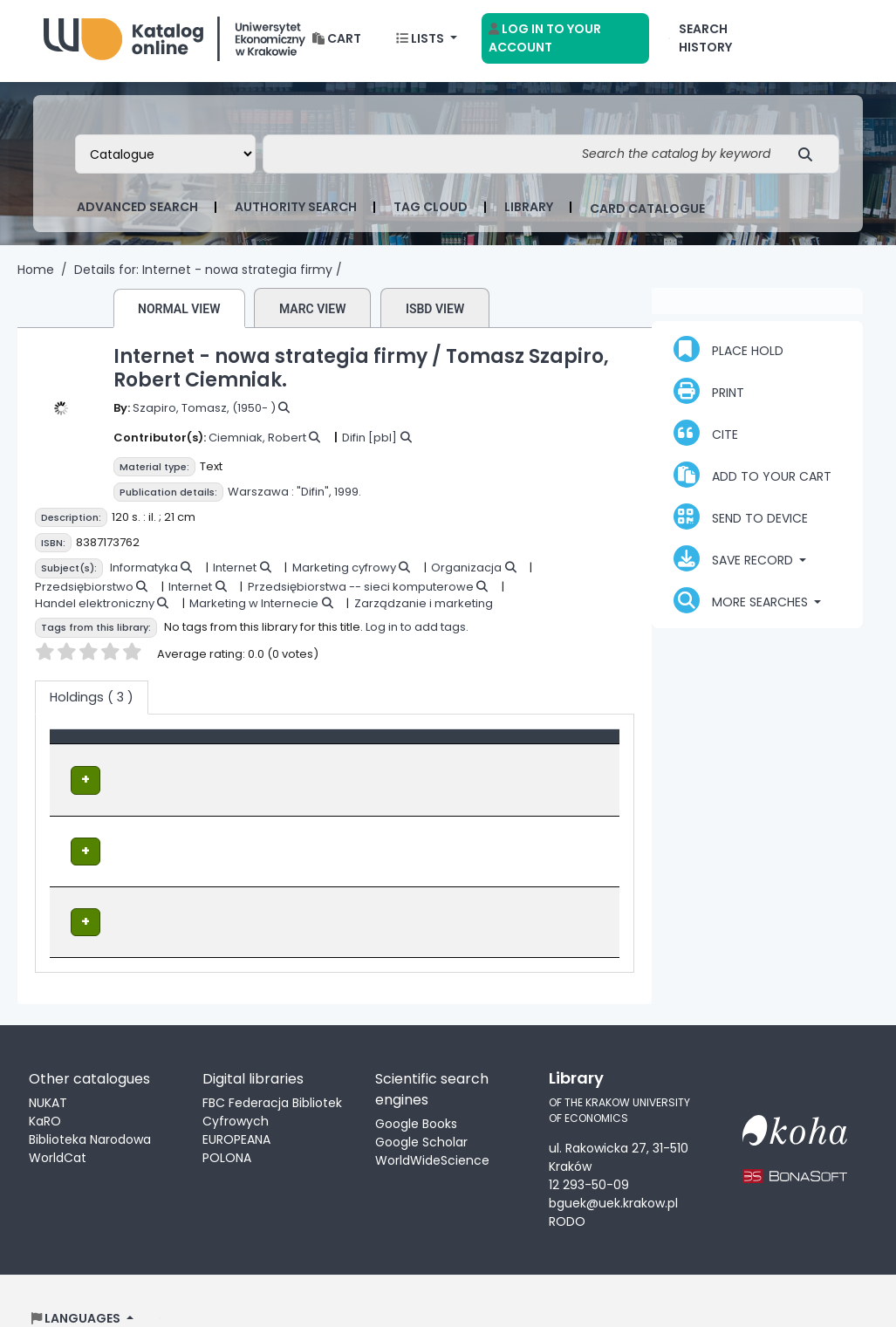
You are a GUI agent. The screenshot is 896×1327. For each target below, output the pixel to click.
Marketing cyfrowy (344, 572)
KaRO (45, 1086)
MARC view (312, 314)
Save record (735, 564)
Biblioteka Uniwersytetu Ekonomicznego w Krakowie (174, 39)
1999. (347, 497)
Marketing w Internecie (253, 608)
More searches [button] (742, 605)
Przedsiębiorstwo (84, 592)
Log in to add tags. (417, 632)
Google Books (416, 1089)
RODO (567, 1186)
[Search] (810, 159)
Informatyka (144, 572)
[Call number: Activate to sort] (434, 751)
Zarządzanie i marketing (423, 608)
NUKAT (48, 1068)
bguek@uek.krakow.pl (613, 1168)
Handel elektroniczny (94, 608)
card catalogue (647, 213)
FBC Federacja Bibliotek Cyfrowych (272, 1077)
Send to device (741, 522)
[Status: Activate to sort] (564, 751)
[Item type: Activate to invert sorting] (146, 751)
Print (709, 396)
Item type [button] (89, 750)
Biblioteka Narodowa (90, 1104)
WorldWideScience (432, 1125)
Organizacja (466, 572)
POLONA (226, 1123)
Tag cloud (430, 212)
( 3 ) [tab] (91, 702)
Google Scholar (421, 1107)
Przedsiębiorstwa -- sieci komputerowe (361, 592)
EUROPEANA (236, 1104)
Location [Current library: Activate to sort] (279, 750)
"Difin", (314, 497)
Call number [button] (408, 750)
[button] (336, 44)
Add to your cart (752, 480)
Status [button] (538, 750)
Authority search (296, 212)
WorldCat (57, 1123)
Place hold (728, 354)
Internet (234, 572)
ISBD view (435, 314)
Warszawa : (261, 497)
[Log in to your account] (565, 43)
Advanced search (137, 212)
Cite (706, 438)
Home (35, 275)
